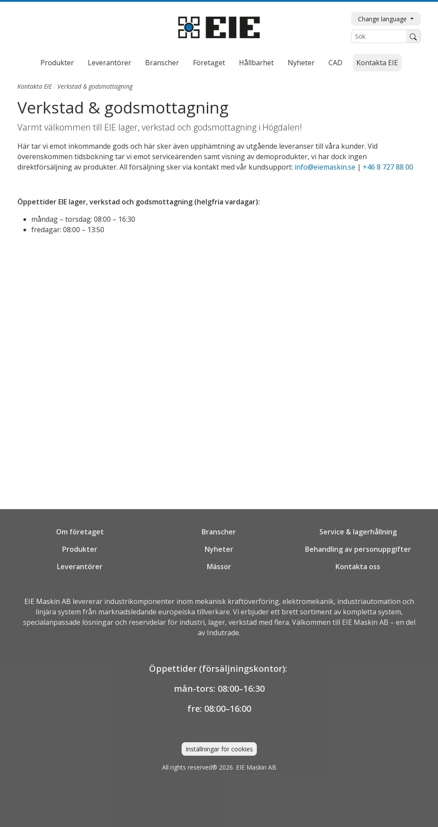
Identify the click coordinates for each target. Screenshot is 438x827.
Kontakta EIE (377, 62)
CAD (335, 62)
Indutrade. (223, 632)
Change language (383, 19)
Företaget (209, 62)
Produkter (57, 62)
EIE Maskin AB (47, 601)
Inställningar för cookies (219, 749)
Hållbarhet (256, 62)
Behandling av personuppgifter (358, 549)
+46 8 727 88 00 (388, 167)
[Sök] (379, 36)
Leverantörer (109, 62)
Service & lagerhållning (358, 532)
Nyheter (301, 62)
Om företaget (80, 532)
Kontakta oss (357, 566)
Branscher (162, 62)
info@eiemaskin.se (325, 167)
